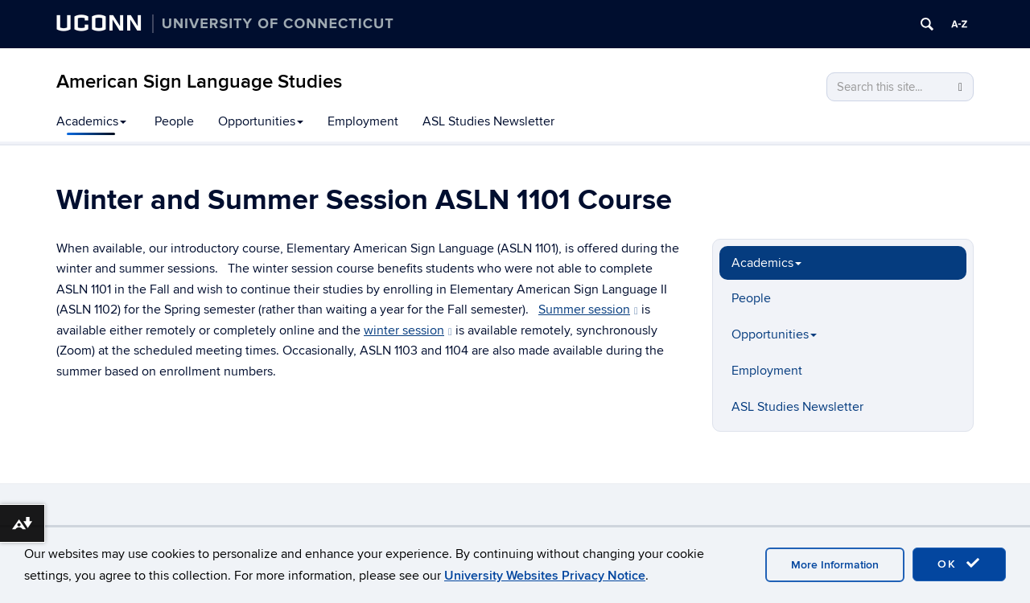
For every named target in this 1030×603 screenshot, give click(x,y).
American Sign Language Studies (199, 81)
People (174, 121)
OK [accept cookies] (959, 563)
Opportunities (260, 121)
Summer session (588, 310)
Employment (363, 121)
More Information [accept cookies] (835, 565)
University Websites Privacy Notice (544, 576)
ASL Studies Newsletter (488, 121)
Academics (91, 121)
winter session (408, 330)
